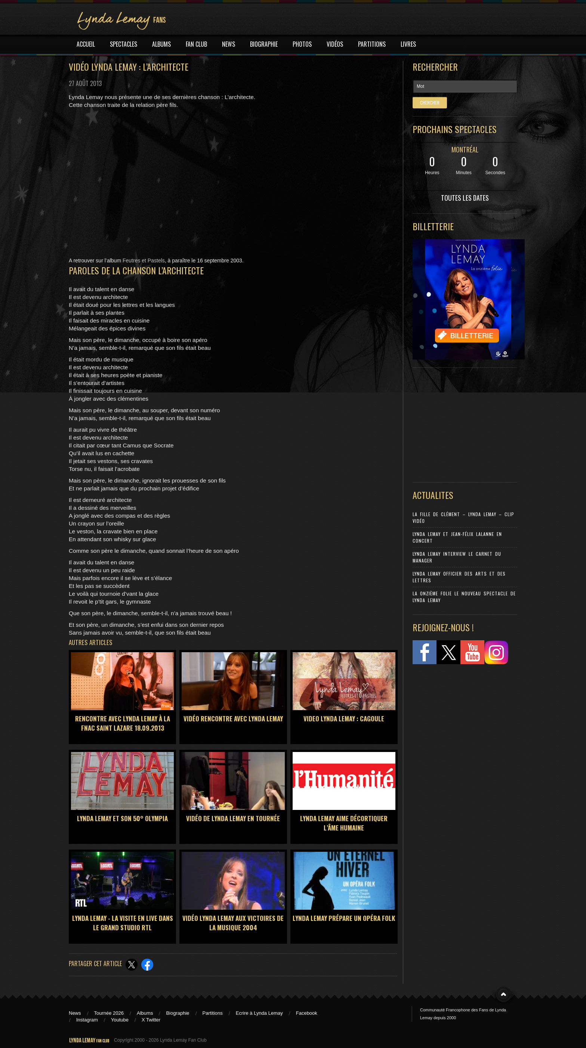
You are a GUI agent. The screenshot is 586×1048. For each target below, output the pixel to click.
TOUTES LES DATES (465, 198)
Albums (145, 1013)
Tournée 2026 (109, 1013)
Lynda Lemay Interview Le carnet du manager (457, 557)
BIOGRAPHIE (264, 44)
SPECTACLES (123, 44)
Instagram (87, 1020)
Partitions (213, 1013)
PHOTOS (302, 44)
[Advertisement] (461, 423)
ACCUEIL (86, 44)
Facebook (306, 1013)
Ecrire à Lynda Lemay (259, 1013)
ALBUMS (161, 44)
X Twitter (151, 1020)
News (75, 1013)
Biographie (177, 1013)
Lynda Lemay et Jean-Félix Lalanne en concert (457, 537)
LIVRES (408, 44)
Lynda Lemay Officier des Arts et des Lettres (459, 576)
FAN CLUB (196, 44)
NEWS (228, 44)
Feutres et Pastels (144, 260)
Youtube (120, 1020)
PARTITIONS (372, 44)
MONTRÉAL (465, 149)
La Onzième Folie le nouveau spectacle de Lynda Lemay (464, 596)
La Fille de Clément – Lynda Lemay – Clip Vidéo (463, 517)
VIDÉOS (335, 44)
